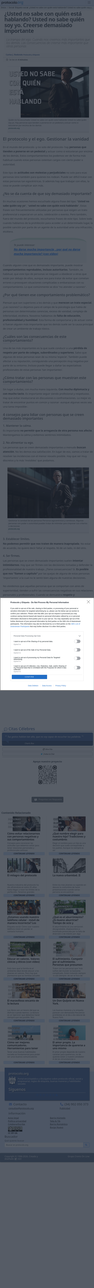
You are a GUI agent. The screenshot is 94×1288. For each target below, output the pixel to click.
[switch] (77, 641)
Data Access (47, 686)
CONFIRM (29, 677)
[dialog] (47, 644)
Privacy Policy (60, 686)
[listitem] (47, 636)
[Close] (89, 602)
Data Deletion (33, 686)
